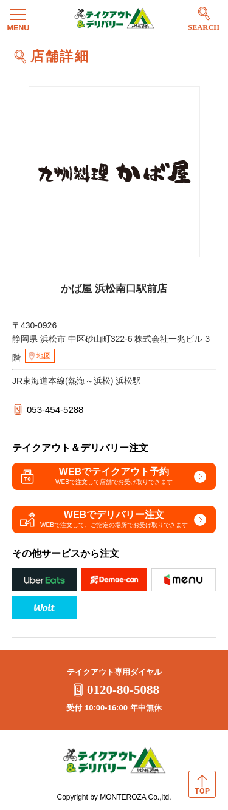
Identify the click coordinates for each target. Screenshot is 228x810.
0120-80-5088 (114, 690)
